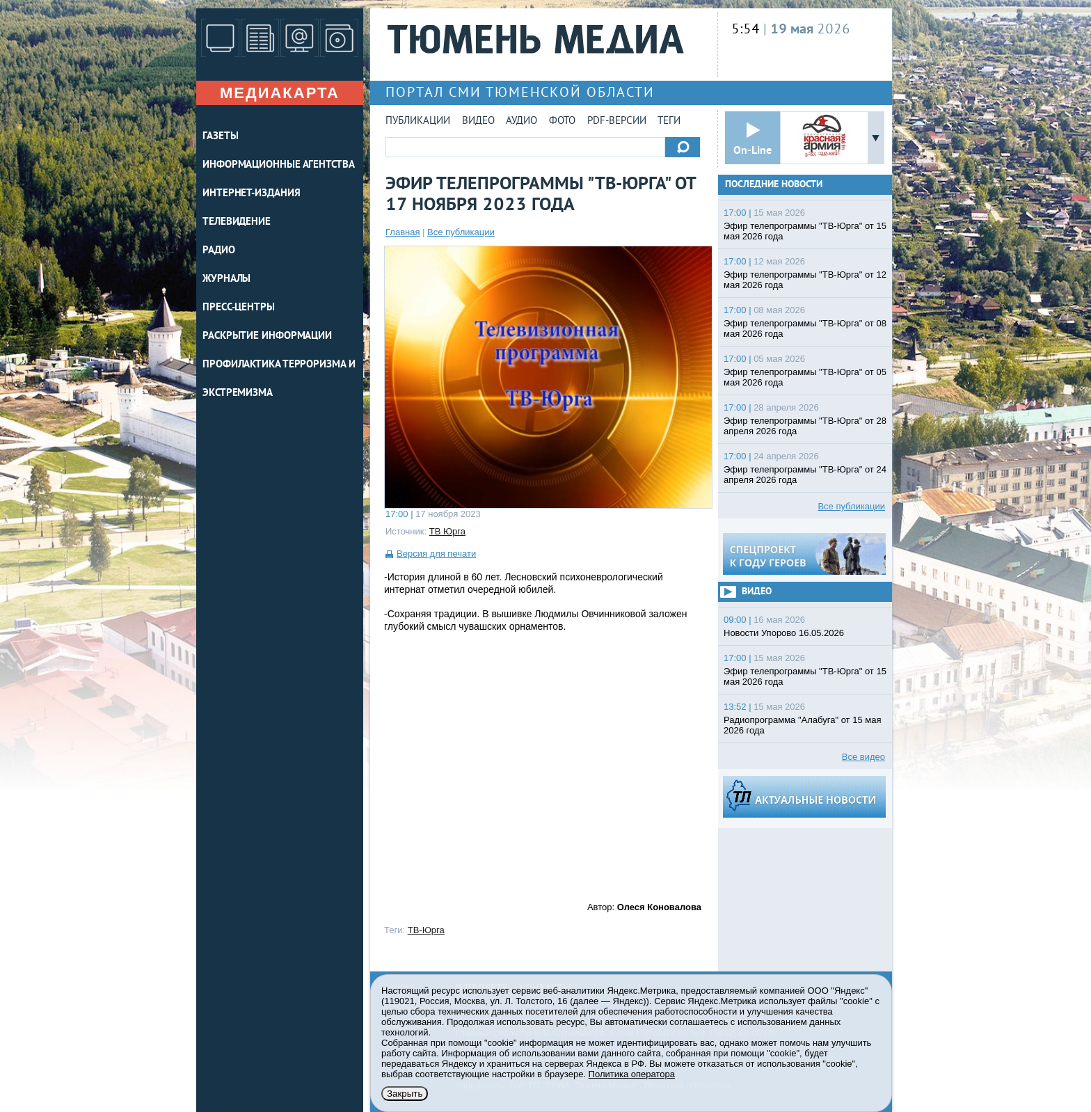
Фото (562, 121)
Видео (478, 121)
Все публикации (461, 232)
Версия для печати (436, 553)
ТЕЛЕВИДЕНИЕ (236, 222)
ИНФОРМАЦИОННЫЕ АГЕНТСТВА (278, 165)
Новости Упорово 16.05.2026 (784, 633)
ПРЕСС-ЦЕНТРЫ (238, 308)
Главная (402, 232)
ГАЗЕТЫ (220, 136)
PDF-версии (616, 121)
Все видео (863, 757)
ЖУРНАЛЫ (226, 279)
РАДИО (218, 250)
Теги (669, 121)
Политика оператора (632, 1074)
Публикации (417, 121)
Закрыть (404, 1093)
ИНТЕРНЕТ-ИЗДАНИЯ (251, 193)
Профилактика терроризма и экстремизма (279, 379)
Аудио (521, 121)
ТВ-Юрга (426, 930)
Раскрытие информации (267, 336)
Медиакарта (280, 93)
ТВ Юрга (447, 531)
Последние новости (773, 185)
